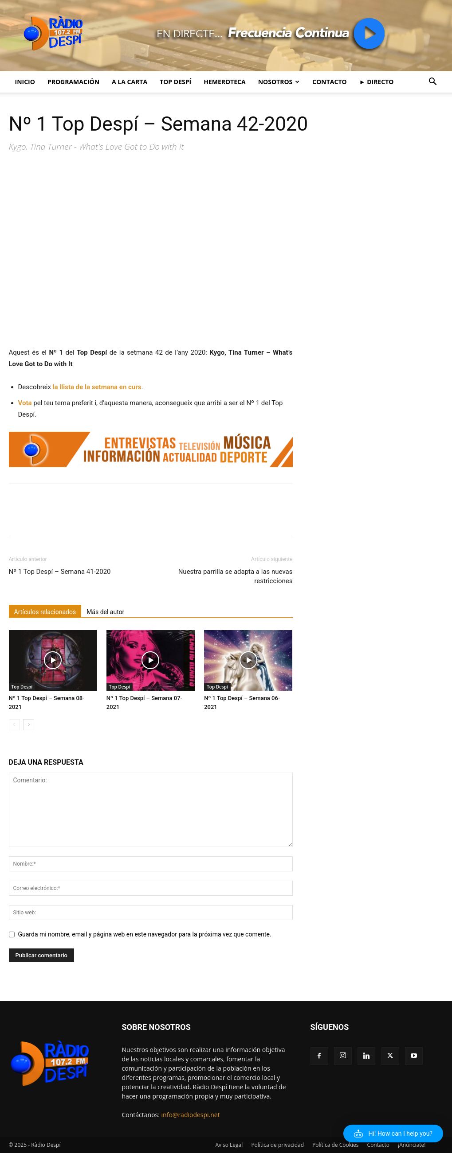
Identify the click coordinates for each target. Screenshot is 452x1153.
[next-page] (28, 724)
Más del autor (105, 611)
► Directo (376, 81)
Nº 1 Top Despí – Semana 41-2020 (60, 572)
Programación (73, 81)
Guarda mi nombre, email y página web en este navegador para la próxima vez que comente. (144, 934)
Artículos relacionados (45, 611)
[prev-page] (14, 724)
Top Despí (175, 81)
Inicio (25, 81)
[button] (433, 82)
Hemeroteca (225, 81)
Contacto (329, 81)
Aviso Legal (229, 1145)
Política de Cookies (335, 1145)
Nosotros (279, 81)
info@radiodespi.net (190, 1114)
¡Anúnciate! (411, 1145)
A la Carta (129, 81)
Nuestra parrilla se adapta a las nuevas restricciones (235, 576)
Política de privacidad (277, 1145)
